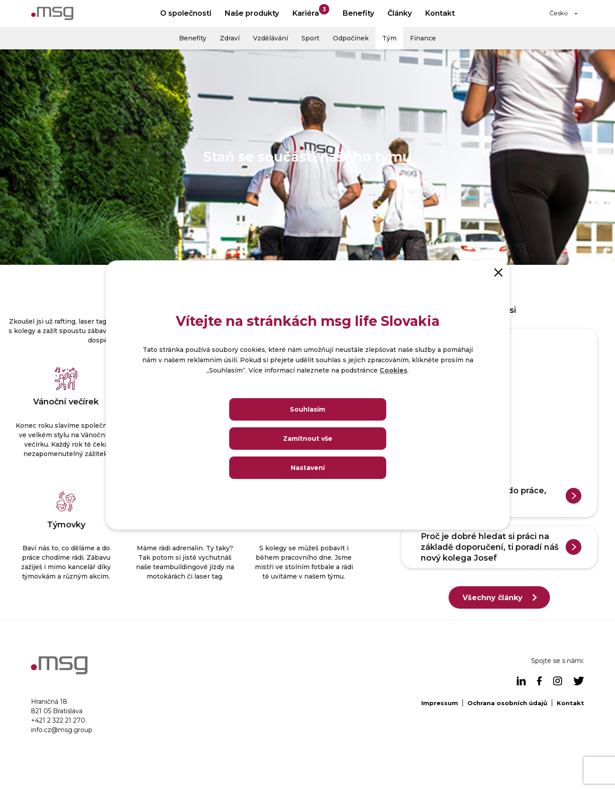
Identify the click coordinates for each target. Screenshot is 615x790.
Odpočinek (351, 38)
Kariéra (310, 11)
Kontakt (440, 13)
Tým (389, 38)
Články (400, 13)
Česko (559, 13)
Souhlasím (307, 409)
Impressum (439, 703)
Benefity (358, 13)
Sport (310, 38)
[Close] (498, 271)
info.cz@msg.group (61, 730)
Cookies (393, 370)
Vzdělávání (270, 38)
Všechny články (492, 597)
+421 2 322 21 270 (58, 720)
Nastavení (308, 468)
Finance (423, 38)
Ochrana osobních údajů (507, 703)
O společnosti (185, 13)
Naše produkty (252, 13)
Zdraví (230, 38)
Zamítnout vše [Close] (307, 438)
